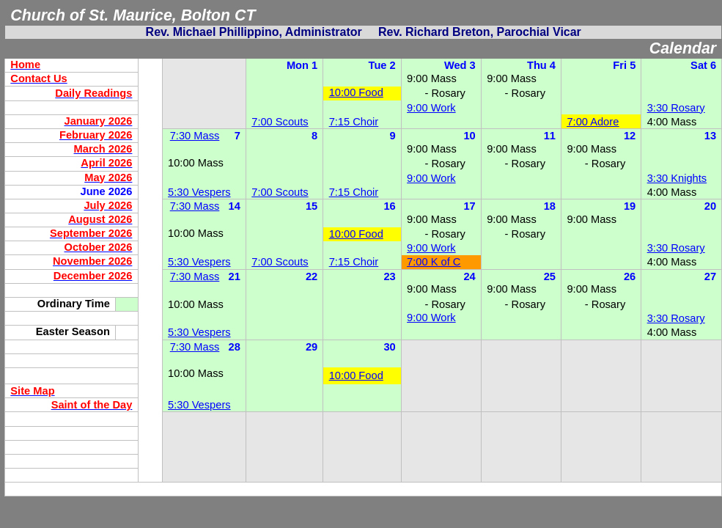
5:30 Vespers (199, 192)
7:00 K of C (433, 262)
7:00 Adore (593, 122)
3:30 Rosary (676, 108)
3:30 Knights (677, 178)
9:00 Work (431, 108)
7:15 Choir (354, 122)
